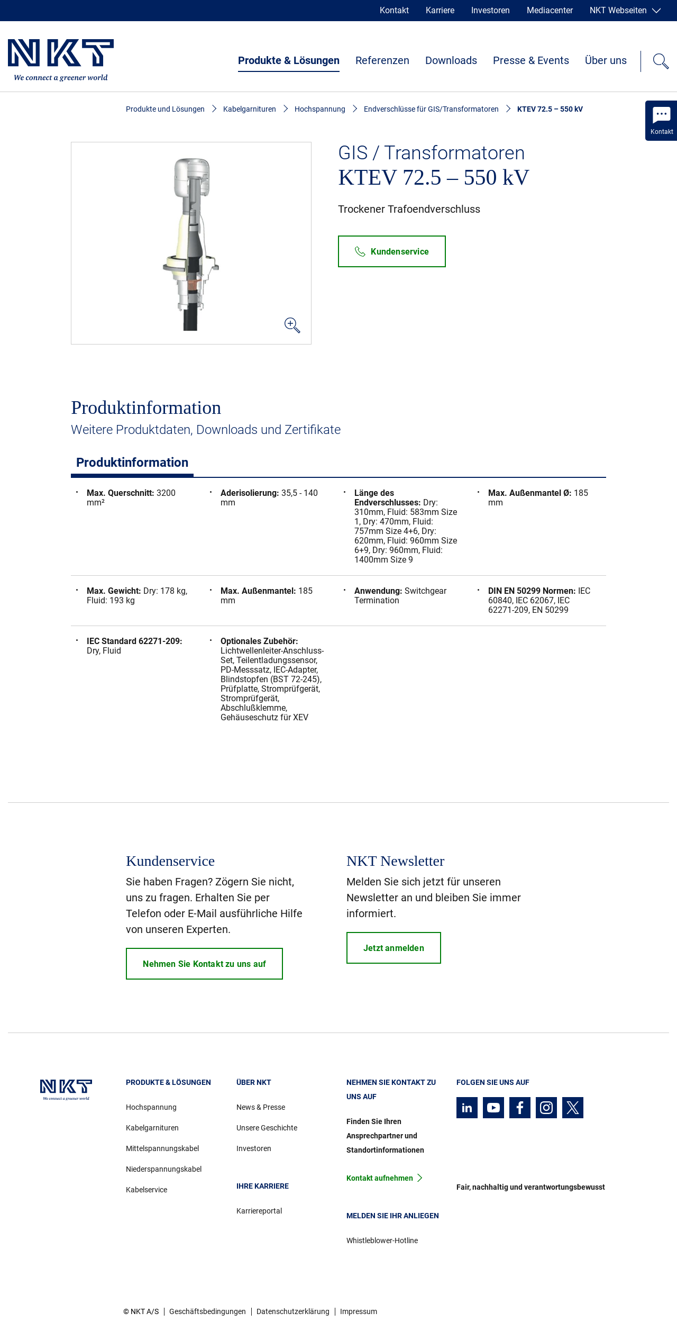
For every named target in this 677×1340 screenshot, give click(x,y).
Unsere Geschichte (266, 1128)
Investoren (490, 10)
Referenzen (382, 60)
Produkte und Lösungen (165, 109)
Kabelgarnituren (249, 109)
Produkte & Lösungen (289, 60)
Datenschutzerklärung (293, 1311)
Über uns (606, 60)
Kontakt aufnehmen (379, 1178)
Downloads (451, 60)
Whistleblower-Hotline (382, 1240)
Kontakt (394, 10)
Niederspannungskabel (164, 1169)
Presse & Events (531, 60)
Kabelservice (146, 1189)
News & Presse (260, 1107)
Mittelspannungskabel (162, 1148)
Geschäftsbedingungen (207, 1311)
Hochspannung (320, 109)
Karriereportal (259, 1211)
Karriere (440, 10)
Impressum (358, 1311)
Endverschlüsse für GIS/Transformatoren (431, 109)
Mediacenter (550, 10)
